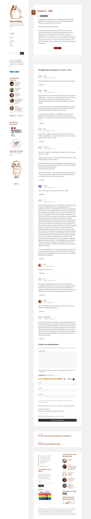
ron (44, 264)
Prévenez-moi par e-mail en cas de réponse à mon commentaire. (56, 406)
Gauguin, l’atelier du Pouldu (18, 84)
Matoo (45, 300)
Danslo (45, 90)
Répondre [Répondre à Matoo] (41, 311)
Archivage (17, 41)
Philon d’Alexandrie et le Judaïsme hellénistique (19, 109)
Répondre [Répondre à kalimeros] (41, 180)
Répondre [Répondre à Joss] (41, 295)
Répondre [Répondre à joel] (41, 141)
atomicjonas (46, 317)
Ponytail (70, 459)
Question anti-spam (43, 409)
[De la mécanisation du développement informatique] (64, 466)
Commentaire (42, 351)
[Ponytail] (64, 461)
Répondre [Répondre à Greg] (41, 84)
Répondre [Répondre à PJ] (41, 258)
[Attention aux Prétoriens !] (64, 480)
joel (44, 129)
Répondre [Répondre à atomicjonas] (41, 338)
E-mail (40, 388)
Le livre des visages (71, 473)
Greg (44, 76)
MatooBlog (16, 21)
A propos (17, 37)
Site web (40, 394)
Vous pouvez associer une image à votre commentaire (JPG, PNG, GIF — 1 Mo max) (57, 371)
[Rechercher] (22, 53)
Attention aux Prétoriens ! (71, 479)
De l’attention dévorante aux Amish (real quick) (19, 101)
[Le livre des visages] (64, 474)
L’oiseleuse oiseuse (18, 89)
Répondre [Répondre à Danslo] (41, 123)
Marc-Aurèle (43, 16)
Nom (40, 382)
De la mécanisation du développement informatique (72, 467)
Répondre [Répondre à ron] (41, 273)
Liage (17, 45)
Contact (11, 155)
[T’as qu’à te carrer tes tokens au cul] (64, 486)
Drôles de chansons (17, 94)
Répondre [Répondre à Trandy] (41, 194)
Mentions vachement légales (16, 152)
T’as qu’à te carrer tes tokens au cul (71, 486)
